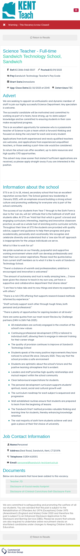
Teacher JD (16, 481)
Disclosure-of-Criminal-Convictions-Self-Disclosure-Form (40, 491)
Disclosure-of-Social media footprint (29, 486)
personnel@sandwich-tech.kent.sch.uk (38, 462)
